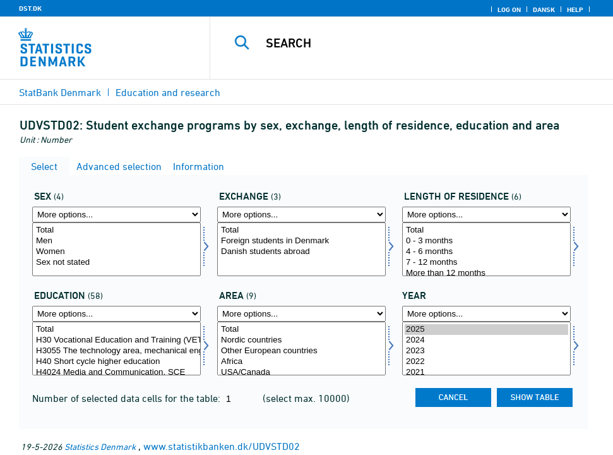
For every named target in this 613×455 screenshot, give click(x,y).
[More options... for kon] (116, 214)
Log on (509, 9)
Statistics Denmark (100, 446)
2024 (486, 340)
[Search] (420, 43)
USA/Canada (301, 372)
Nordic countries (301, 340)
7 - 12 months (486, 262)
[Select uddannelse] (116, 348)
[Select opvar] (486, 249)
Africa (301, 361)
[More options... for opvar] (486, 214)
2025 (486, 329)
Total (116, 230)
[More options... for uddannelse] (116, 314)
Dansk (544, 9)
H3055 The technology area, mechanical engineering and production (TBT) (116, 351)
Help (575, 9)
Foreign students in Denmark (301, 241)
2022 (486, 361)
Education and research (168, 92)
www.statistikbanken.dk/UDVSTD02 (221, 446)
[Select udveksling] (301, 249)
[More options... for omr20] (301, 314)
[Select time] (486, 348)
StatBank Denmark (60, 92)
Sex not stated (116, 262)
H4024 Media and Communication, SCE (116, 372)
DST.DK (30, 8)
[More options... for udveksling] (301, 214)
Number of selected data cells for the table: (127, 398)
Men (116, 241)
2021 (486, 372)
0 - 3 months (486, 241)
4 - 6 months (486, 251)
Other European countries (301, 351)
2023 (486, 351)
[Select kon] (116, 249)
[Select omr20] (301, 348)
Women (116, 251)
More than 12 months (486, 273)
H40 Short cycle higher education (116, 361)
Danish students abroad (301, 251)
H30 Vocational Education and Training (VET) (116, 340)
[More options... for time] (486, 314)
